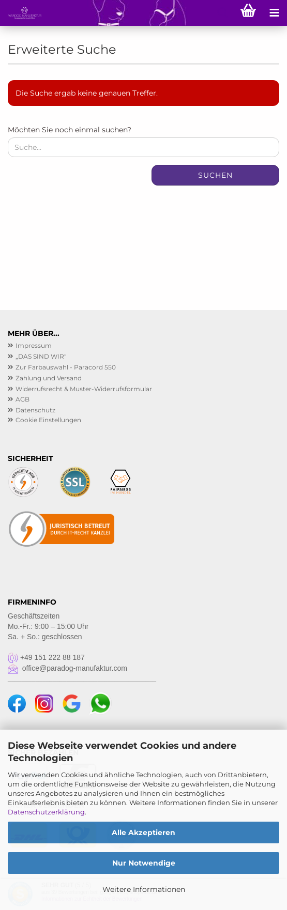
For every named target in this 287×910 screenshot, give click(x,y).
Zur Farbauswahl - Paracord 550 (66, 367)
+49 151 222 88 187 (46, 657)
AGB (22, 399)
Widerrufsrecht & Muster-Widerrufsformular (84, 389)
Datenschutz (35, 410)
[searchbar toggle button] (222, 13)
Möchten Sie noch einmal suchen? (69, 129)
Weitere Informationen (143, 889)
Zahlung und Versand (49, 378)
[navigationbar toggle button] (274, 13)
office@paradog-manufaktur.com (67, 668)
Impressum (34, 345)
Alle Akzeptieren (143, 832)
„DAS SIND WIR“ (41, 356)
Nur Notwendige (143, 863)
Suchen (215, 175)
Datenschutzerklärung (46, 812)
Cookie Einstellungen (48, 420)
